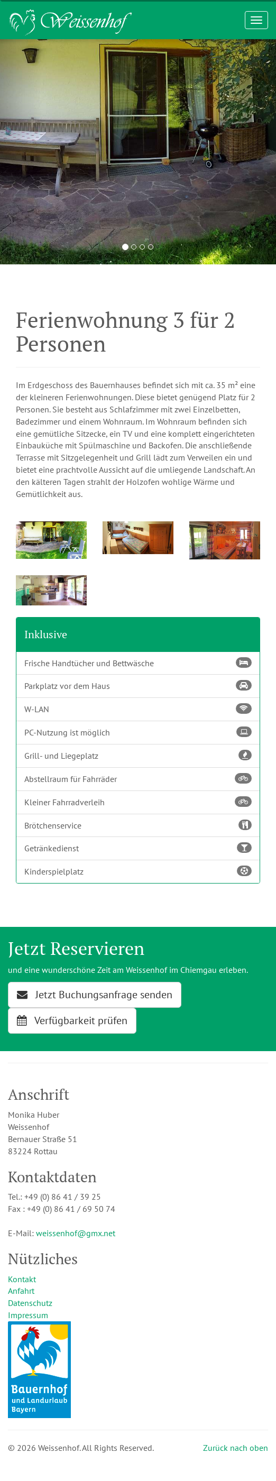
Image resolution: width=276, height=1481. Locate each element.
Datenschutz (30, 1303)
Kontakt (22, 1279)
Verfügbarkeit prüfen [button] (72, 1020)
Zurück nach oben (235, 1447)
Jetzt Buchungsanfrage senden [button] (94, 994)
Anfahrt (21, 1290)
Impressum (28, 1315)
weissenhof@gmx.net (75, 1233)
